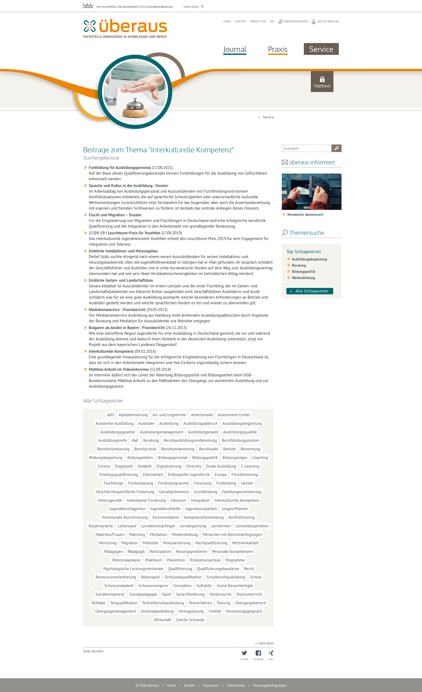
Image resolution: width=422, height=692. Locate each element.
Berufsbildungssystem (240, 440)
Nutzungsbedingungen (270, 685)
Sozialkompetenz (110, 594)
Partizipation (160, 551)
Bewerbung (250, 448)
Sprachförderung (190, 594)
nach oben (266, 643)
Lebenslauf (127, 525)
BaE (135, 440)
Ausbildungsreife (112, 440)
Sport (166, 594)
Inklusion (178, 500)
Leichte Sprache (328, 21)
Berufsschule (145, 448)
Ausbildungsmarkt (203, 431)
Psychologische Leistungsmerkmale (133, 568)
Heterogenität (110, 500)
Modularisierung (177, 542)
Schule (256, 577)
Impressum (211, 685)
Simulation (182, 585)
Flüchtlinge (113, 483)
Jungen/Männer (235, 508)
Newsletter (258, 21)
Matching (137, 534)
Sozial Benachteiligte (235, 585)
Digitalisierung (168, 465)
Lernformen (221, 525)
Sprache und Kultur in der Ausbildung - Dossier (128, 185)
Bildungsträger (235, 457)
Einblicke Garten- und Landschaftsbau (121, 280)
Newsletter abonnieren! (305, 214)
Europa (221, 474)
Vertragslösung (191, 611)
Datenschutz (236, 685)
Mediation (158, 534)
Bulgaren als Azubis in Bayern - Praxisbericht (127, 327)
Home (227, 21)
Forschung (203, 483)
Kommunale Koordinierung (125, 517)
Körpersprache (101, 525)
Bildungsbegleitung (105, 457)
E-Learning (250, 465)
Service (321, 49)
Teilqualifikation (123, 602)
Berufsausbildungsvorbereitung (190, 440)
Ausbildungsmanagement (161, 431)
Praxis (278, 49)
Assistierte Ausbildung (114, 423)
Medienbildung (185, 534)
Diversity (193, 465)
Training (223, 602)
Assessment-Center (234, 414)
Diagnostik (124, 465)
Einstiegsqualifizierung (118, 474)
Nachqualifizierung (211, 542)
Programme (235, 560)
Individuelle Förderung (146, 500)
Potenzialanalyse (126, 560)
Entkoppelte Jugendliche (189, 474)
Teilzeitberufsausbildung (163, 602)
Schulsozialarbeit (118, 585)
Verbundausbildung (157, 611)
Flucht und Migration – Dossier (115, 214)
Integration (200, 500)
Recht (249, 568)
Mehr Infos (191, 7)
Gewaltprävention (174, 491)
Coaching (260, 457)
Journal (235, 49)
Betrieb (229, 448)
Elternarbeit (153, 474)
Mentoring (108, 542)
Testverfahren (200, 602)
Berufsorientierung (113, 448)
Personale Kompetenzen (232, 551)
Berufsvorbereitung (177, 448)
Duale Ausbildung (221, 465)
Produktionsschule (205, 560)
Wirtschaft (162, 619)
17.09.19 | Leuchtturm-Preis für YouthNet (124, 232)
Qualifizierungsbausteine (218, 568)
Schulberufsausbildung (225, 577)
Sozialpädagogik (143, 594)
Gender (247, 483)
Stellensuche (220, 594)
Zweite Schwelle (190, 619)
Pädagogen (113, 551)
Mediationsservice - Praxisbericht (117, 309)
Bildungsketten (140, 457)
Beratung (151, 440)
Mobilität (150, 542)
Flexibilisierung (244, 474)
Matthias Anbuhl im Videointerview (119, 369)
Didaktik (145, 465)
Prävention (176, 560)
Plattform (322, 86)
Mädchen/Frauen (110, 534)
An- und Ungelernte (169, 414)
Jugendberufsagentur (127, 508)
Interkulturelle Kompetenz (111, 351)
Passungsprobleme (191, 551)
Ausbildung (168, 423)
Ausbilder (146, 423)
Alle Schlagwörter (312, 291)
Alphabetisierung (133, 414)
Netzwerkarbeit (245, 542)
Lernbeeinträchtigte (158, 525)
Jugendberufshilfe (165, 508)
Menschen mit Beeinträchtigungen (232, 534)
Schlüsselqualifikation (183, 577)
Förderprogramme (173, 483)
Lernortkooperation (252, 525)
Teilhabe (98, 602)
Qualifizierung (180, 568)
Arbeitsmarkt (202, 414)
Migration (129, 542)
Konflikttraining (241, 517)
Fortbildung (226, 483)
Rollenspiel (150, 577)
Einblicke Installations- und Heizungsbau (123, 250)
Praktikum (153, 560)
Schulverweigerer (153, 585)
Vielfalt (215, 611)
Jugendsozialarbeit (201, 508)
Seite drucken (93, 651)
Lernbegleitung (193, 525)
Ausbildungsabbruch (200, 423)
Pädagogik (136, 551)
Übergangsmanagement (115, 611)
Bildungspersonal (172, 457)
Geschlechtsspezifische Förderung (125, 491)
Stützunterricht (249, 594)
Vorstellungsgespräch (244, 611)
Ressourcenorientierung (116, 577)
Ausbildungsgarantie (117, 431)
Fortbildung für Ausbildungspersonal (120, 167)
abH (110, 414)
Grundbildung (205, 491)
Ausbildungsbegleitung (242, 423)
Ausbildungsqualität (240, 431)
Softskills (204, 585)
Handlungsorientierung (241, 491)
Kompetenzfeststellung (204, 517)
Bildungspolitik (205, 457)
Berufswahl (208, 448)
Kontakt (240, 21)
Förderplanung (140, 483)
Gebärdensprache (296, 21)
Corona (104, 465)
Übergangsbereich (250, 602)
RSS (272, 21)
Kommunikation (166, 517)
